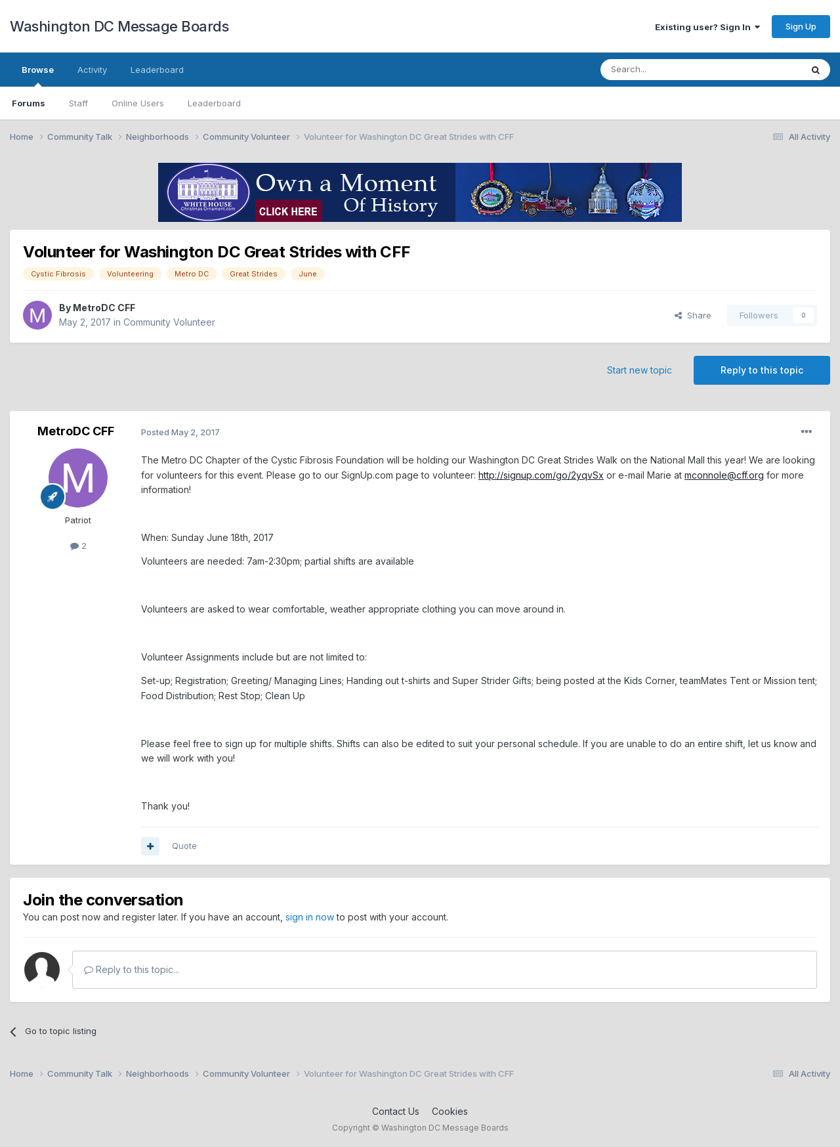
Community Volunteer (169, 322)
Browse (38, 75)
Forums (28, 103)
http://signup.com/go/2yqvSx (541, 475)
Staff (78, 103)
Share (693, 315)
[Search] (667, 69)
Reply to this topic (762, 370)
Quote (184, 845)
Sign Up (801, 26)
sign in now (309, 916)
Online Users (138, 103)
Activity (92, 69)
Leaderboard (214, 103)
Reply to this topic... (131, 969)
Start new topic (639, 370)
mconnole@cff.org (724, 475)
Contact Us (395, 1111)
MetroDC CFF (104, 307)
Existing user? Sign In (707, 27)
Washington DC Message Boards (119, 26)
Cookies (450, 1111)
